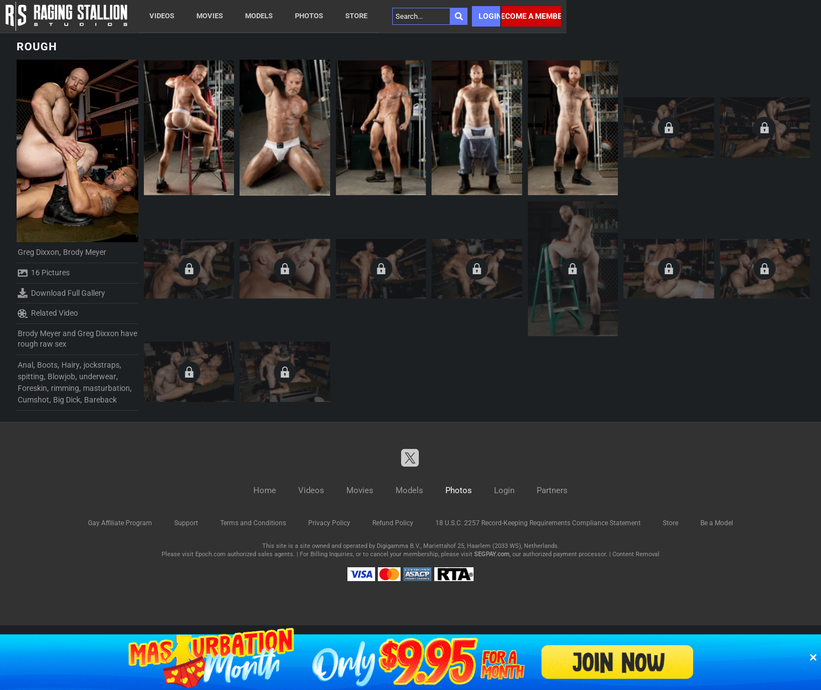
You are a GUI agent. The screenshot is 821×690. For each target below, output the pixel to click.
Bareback (100, 399)
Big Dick (66, 399)
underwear (97, 376)
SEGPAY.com (492, 554)
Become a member (531, 16)
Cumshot (33, 399)
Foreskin (32, 388)
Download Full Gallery (61, 293)
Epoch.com (210, 554)
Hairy (70, 364)
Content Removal (635, 554)
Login (489, 16)
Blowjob (61, 376)
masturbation (106, 388)
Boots (47, 364)
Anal (25, 364)
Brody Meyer (84, 252)
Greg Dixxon (38, 252)
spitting (31, 376)
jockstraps (101, 364)
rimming (65, 388)
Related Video (48, 313)
